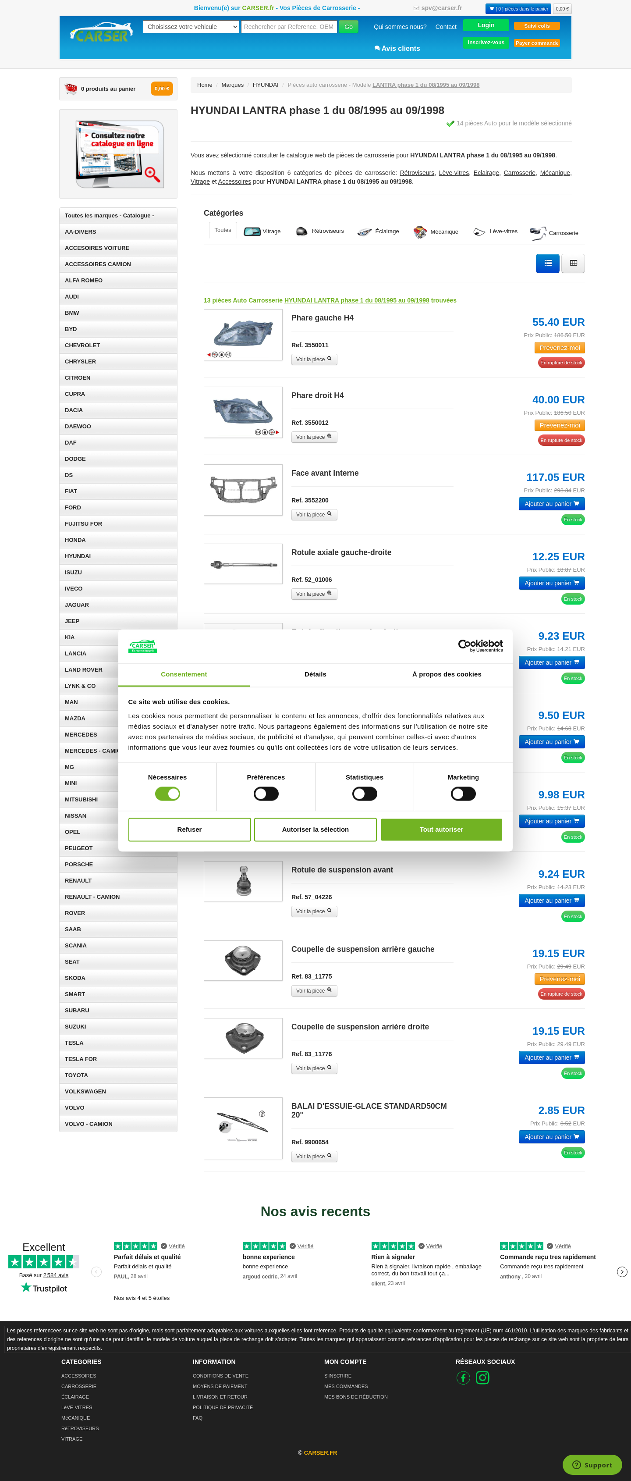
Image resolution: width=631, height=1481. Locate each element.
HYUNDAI (78, 556)
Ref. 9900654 (310, 1142)
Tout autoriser (442, 829)
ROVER (75, 913)
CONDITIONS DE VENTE (220, 1375)
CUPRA (75, 394)
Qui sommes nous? (400, 26)
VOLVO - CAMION (89, 1124)
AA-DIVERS (80, 231)
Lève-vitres (494, 232)
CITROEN (78, 377)
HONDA (75, 540)
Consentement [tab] (184, 674)
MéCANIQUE (75, 1417)
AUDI (72, 296)
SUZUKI (75, 1026)
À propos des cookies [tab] (447, 674)
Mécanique (434, 232)
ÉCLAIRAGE (75, 1396)
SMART (75, 994)
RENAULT (78, 880)
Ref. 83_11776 (311, 1053)
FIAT (71, 491)
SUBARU (77, 1010)
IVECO (73, 588)
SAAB (73, 929)
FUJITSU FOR (83, 523)
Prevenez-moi (559, 347)
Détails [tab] (315, 674)
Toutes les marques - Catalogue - (109, 215)
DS (69, 475)
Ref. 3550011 (310, 345)
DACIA (74, 410)
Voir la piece (314, 359)
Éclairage (377, 231)
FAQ (197, 1417)
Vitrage (262, 232)
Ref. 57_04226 (311, 897)
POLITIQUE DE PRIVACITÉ (223, 1407)
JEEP (72, 621)
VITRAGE (71, 1439)
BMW (72, 313)
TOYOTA (76, 1075)
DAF (71, 442)
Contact (446, 26)
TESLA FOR (81, 1059)
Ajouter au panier (552, 503)
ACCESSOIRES (78, 1375)
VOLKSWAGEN (85, 1091)
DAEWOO (78, 426)
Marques (233, 85)
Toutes (223, 230)
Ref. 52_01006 (311, 579)
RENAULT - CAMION (92, 897)
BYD (71, 329)
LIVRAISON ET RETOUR (220, 1396)
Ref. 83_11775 (311, 976)
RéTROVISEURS (80, 1428)
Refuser (189, 829)
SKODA (75, 978)
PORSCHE (79, 864)
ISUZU (73, 572)
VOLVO (75, 1107)
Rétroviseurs (318, 231)
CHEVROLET (82, 345)
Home (205, 85)
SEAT (72, 961)
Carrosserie (554, 233)
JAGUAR (77, 605)
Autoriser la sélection (315, 829)
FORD (73, 507)
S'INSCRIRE (337, 1375)
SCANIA (76, 945)
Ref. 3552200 (310, 500)
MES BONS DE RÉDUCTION (356, 1396)
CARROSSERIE (78, 1386)
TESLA (74, 1043)
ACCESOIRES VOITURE (97, 248)
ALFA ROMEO (84, 280)
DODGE (75, 459)
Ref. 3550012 (310, 422)
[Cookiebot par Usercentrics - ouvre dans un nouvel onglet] (464, 646)
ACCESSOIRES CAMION (98, 264)
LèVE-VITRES (76, 1407)
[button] (486, 24)
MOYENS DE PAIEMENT (220, 1386)
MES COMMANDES (346, 1386)
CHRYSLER (80, 361)
